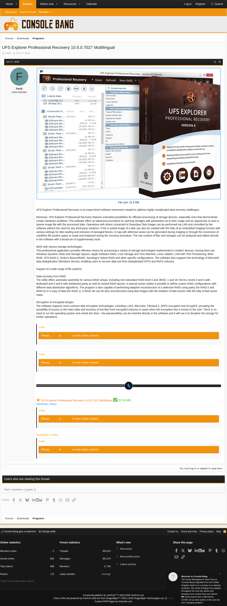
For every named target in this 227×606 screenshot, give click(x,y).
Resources (70, 3)
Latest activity (128, 564)
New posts (11, 12)
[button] (16, 4)
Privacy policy (203, 531)
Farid (9, 54)
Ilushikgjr (106, 574)
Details (164, 599)
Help (216, 531)
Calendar (91, 3)
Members (44, 12)
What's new (47, 3)
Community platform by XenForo (113, 596)
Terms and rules (184, 531)
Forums (27, 3)
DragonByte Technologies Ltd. (146, 599)
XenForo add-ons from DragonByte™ (102, 599)
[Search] (217, 4)
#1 (219, 62)
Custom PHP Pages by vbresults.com (113, 602)
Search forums (28, 12)
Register (68, 335)
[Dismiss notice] (220, 574)
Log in (56, 335)
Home (9, 3)
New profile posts (130, 556)
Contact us (167, 531)
